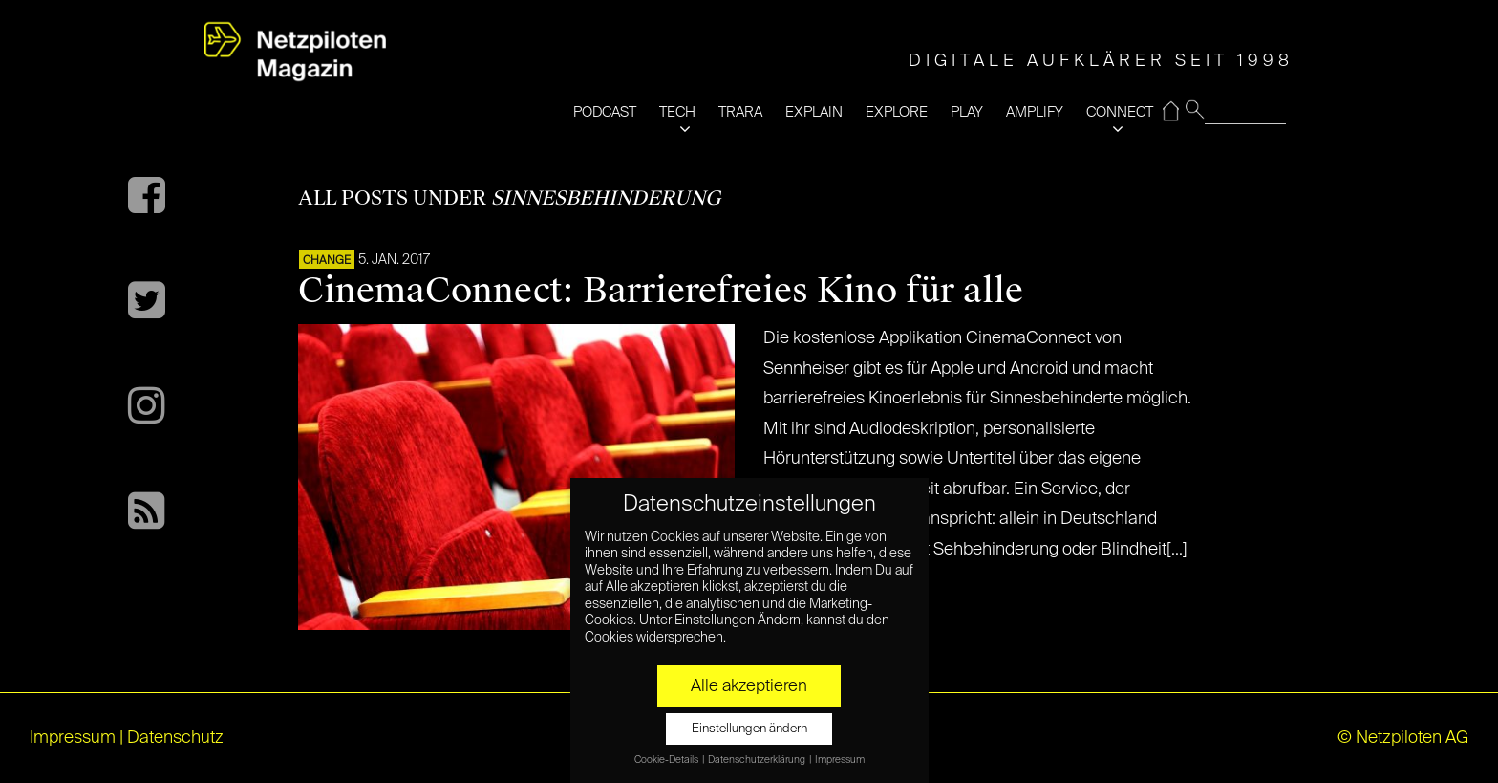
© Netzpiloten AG (1403, 738)
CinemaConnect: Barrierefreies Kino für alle (660, 291)
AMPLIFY (1034, 112)
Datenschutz (175, 738)
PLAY (967, 112)
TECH (677, 112)
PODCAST (604, 112)
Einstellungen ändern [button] (749, 729)
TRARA (740, 112)
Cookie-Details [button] (667, 760)
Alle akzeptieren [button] (749, 686)
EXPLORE (897, 112)
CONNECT (1119, 112)
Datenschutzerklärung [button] (757, 760)
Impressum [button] (840, 760)
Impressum (73, 738)
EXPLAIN (814, 112)
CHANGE (327, 261)
